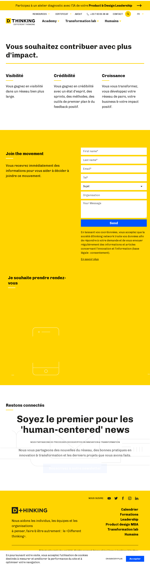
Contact (118, 14)
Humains (131, 534)
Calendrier (129, 509)
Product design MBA (122, 524)
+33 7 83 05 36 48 (99, 14)
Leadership (129, 519)
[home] (20, 22)
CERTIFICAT (61, 14)
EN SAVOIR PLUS (114, 558)
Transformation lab (123, 529)
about (78, 14)
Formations (129, 514)
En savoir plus (90, 259)
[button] (39, 14)
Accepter (135, 558)
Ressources (40, 14)
